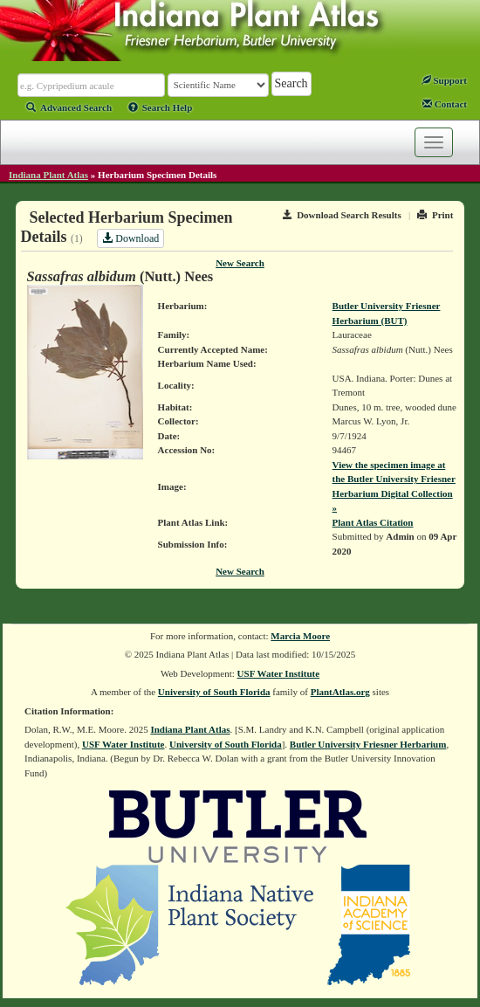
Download (130, 238)
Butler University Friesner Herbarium (368, 744)
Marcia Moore (300, 636)
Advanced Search (69, 107)
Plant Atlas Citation (373, 522)
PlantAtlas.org (340, 691)
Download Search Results (342, 215)
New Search (240, 263)
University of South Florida (214, 691)
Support (444, 80)
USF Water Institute (278, 673)
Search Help (160, 107)
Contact (444, 104)
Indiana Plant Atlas (48, 174)
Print (435, 215)
